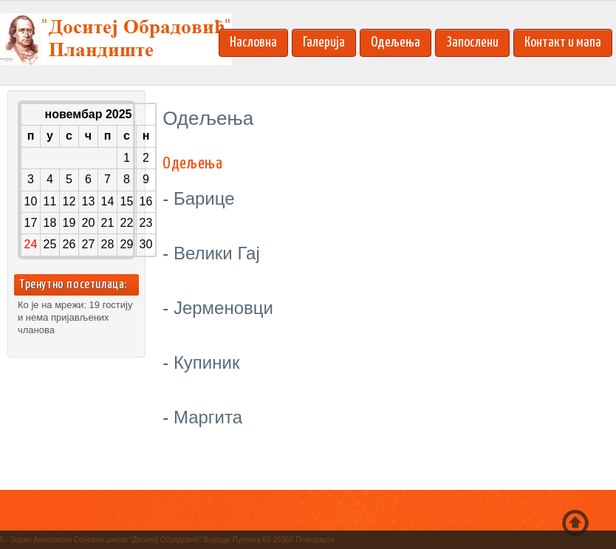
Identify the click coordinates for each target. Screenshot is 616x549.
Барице (204, 198)
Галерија (324, 42)
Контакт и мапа (562, 42)
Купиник (207, 362)
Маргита (208, 417)
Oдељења (192, 163)
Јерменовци (223, 308)
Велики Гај (217, 253)
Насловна (253, 42)
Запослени (472, 42)
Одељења (395, 42)
